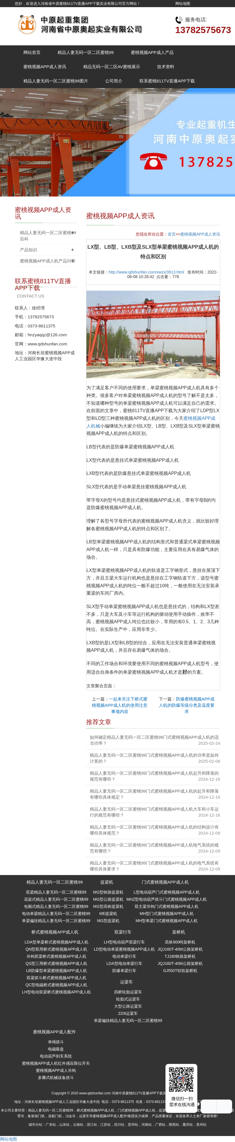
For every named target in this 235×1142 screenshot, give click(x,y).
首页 (172, 234)
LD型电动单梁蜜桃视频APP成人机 (124, 949)
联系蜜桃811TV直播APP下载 (167, 80)
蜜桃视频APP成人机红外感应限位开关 (56, 1063)
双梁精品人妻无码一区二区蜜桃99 (56, 892)
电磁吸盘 (56, 1049)
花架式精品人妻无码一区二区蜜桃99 (56, 899)
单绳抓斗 (56, 1042)
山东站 (64, 1125)
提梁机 (106, 882)
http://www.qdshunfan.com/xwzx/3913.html (146, 272)
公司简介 (113, 80)
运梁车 (126, 981)
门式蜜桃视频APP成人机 (165, 882)
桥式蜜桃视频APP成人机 (54, 932)
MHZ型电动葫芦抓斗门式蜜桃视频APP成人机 (166, 899)
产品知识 (28, 249)
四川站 (119, 1125)
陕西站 (174, 1125)
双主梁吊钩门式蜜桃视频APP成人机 (166, 906)
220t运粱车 (128, 1013)
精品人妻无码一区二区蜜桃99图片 (55, 80)
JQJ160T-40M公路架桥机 (180, 949)
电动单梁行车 (124, 956)
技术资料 (165, 66)
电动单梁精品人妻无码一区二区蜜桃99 (56, 913)
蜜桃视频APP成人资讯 (44, 66)
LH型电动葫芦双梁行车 (124, 942)
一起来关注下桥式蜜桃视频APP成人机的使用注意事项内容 (119, 705)
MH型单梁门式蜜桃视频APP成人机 (166, 920)
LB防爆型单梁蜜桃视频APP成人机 (56, 970)
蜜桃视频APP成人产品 (152, 52)
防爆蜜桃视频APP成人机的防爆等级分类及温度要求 (186, 705)
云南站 (78, 1125)
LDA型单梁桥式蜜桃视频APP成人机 (56, 942)
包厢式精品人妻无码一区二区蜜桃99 (56, 906)
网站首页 (31, 52)
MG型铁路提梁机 (108, 892)
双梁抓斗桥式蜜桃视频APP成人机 (56, 977)
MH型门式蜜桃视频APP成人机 (166, 913)
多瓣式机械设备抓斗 (56, 1077)
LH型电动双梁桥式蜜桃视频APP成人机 (56, 992)
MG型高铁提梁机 (108, 906)
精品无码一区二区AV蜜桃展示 (111, 66)
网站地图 (182, 3)
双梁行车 (122, 932)
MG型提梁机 (108, 920)
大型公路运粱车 (128, 1006)
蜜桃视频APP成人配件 (54, 1031)
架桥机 (178, 932)
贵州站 (133, 1125)
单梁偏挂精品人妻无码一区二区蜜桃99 (56, 920)
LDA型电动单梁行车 (124, 963)
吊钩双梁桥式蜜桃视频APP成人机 (56, 956)
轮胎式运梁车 (128, 999)
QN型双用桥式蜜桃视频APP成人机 (56, 949)
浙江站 (92, 1125)
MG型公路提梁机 (108, 899)
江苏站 (105, 1125)
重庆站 (188, 1125)
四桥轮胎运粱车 (128, 992)
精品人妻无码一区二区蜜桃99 (86, 52)
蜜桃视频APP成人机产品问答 (48, 260)
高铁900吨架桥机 (180, 942)
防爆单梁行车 (124, 970)
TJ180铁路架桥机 (180, 956)
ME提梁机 (108, 913)
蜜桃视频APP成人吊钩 (56, 1070)
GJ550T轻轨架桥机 (180, 970)
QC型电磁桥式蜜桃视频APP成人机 (56, 985)
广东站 (51, 1125)
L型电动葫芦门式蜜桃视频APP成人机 (166, 892)
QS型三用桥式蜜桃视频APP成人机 (56, 963)
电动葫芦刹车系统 (56, 1056)
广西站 (160, 1125)
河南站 (146, 1125)
